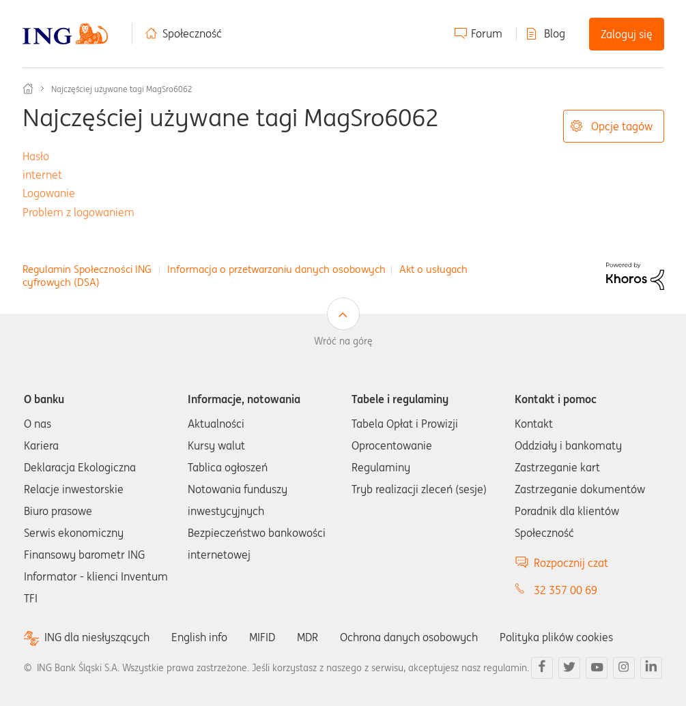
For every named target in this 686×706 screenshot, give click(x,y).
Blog (554, 33)
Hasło (36, 156)
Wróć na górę (343, 341)
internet (42, 174)
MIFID (262, 637)
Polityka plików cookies (556, 637)
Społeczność (192, 33)
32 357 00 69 (565, 590)
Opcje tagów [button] (622, 126)
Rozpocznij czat (571, 563)
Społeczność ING (28, 88)
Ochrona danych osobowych (409, 637)
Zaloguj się (627, 34)
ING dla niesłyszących (96, 637)
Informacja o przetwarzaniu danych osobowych (276, 269)
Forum (486, 33)
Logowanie (49, 193)
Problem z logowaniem (78, 212)
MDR (307, 637)
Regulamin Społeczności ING (87, 269)
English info (199, 637)
